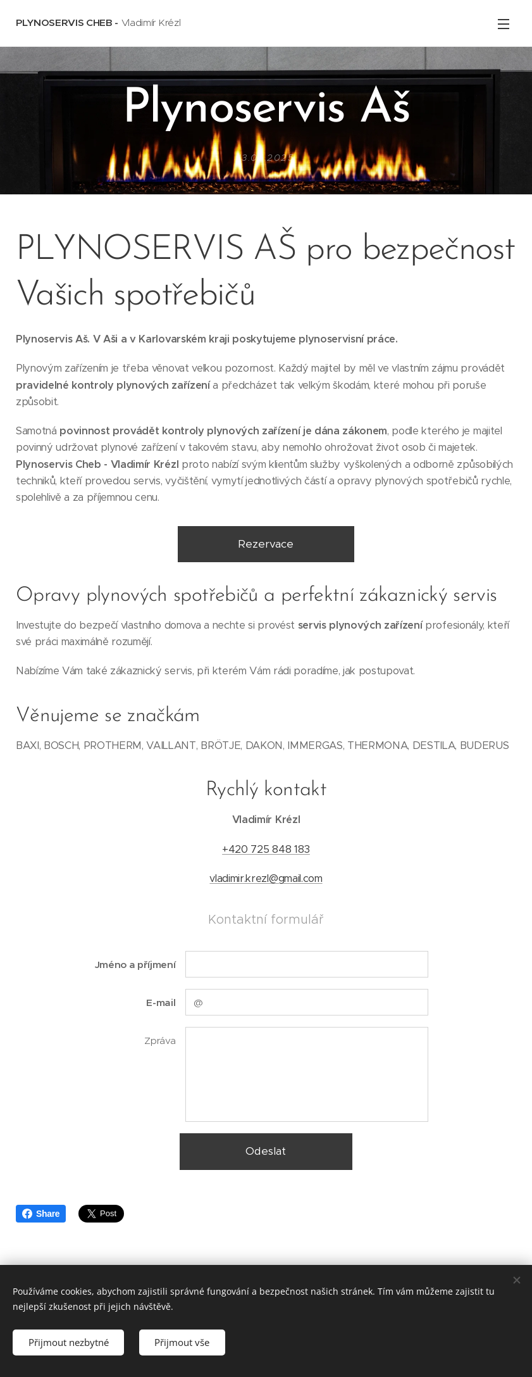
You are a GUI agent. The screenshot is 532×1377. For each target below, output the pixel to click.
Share (40, 1214)
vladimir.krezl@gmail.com (265, 878)
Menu (503, 24)
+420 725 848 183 (266, 849)
